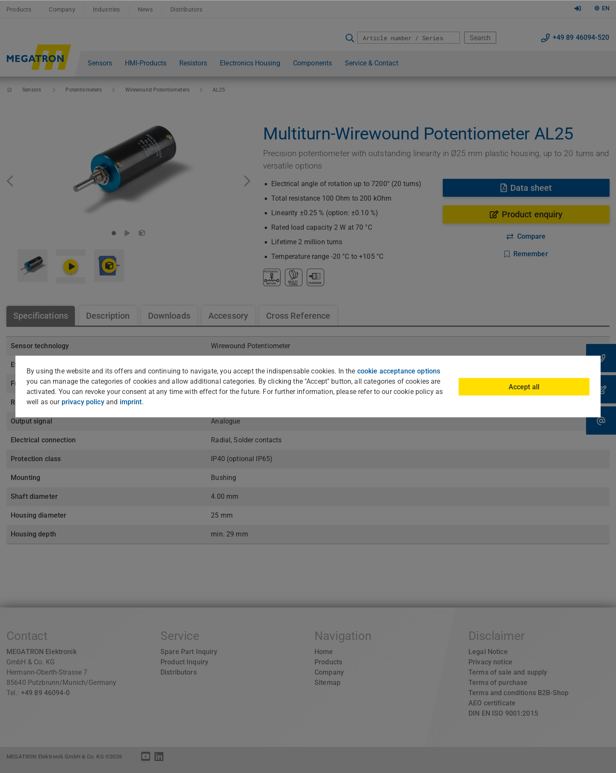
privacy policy (83, 402)
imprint (131, 402)
